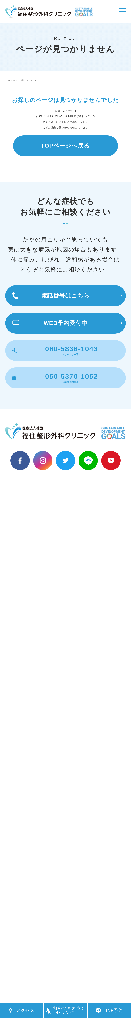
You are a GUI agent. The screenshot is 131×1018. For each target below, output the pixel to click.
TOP (7, 81)
